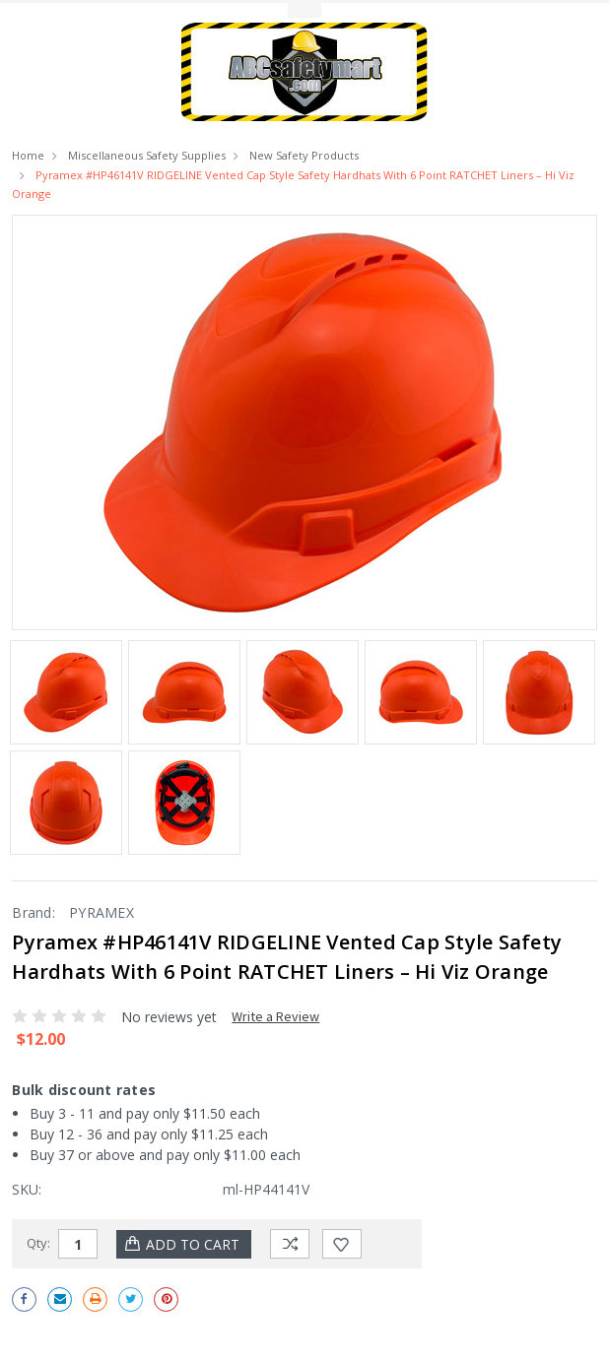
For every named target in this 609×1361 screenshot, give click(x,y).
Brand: (33, 912)
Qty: (38, 1243)
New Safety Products (304, 155)
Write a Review (275, 1016)
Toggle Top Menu (304, 10)
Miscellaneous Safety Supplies (147, 155)
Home (28, 155)
